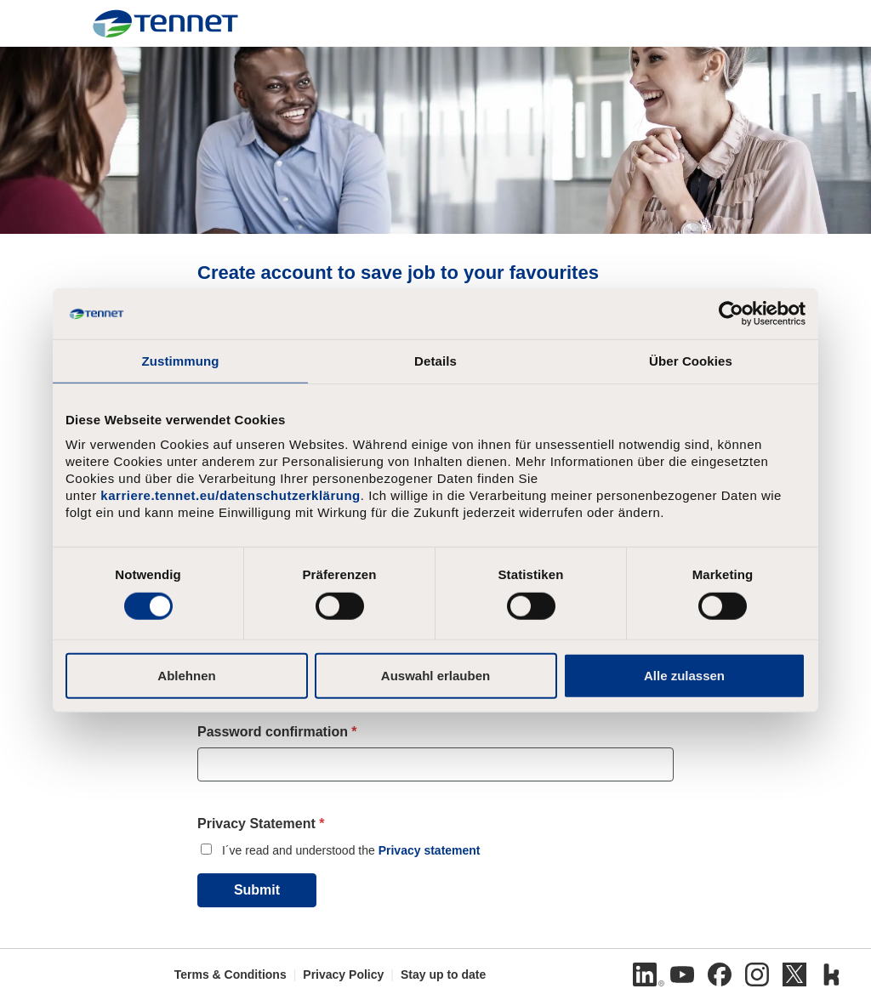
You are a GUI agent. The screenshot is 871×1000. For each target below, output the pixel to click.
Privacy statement (430, 850)
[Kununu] (832, 974)
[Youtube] (682, 974)
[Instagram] (757, 974)
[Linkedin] (645, 974)
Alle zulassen (684, 675)
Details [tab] (435, 361)
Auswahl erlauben (435, 675)
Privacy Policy (343, 974)
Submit (257, 890)
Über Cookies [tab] (690, 361)
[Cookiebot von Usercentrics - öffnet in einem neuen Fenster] (731, 314)
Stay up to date (443, 974)
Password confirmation (277, 731)
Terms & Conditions (230, 974)
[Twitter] (794, 974)
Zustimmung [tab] (180, 361)
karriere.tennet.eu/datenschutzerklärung (230, 495)
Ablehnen (186, 675)
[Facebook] (720, 974)
